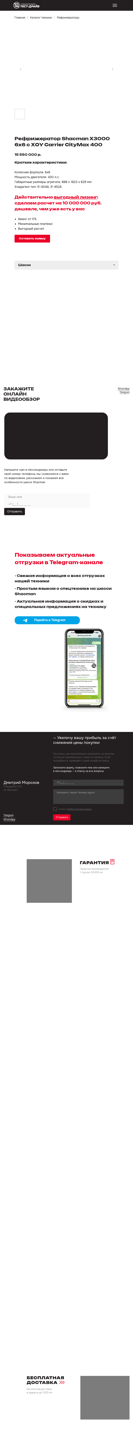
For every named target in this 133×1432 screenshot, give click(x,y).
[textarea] (88, 796)
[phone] (47, 504)
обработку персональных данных (80, 809)
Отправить (14, 511)
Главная (20, 17)
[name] (47, 497)
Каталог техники (41, 17)
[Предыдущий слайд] (20, 69)
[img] (27, 5)
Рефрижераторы (68, 17)
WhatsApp (124, 388)
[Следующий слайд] (112, 69)
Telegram (124, 392)
